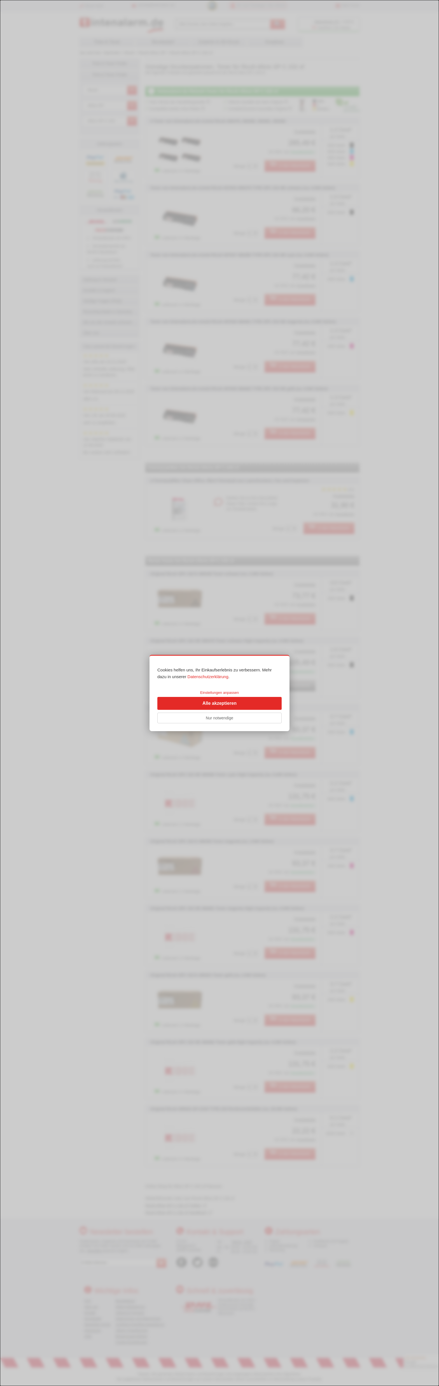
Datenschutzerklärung (208, 676)
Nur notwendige (219, 718)
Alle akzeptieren (219, 703)
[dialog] (219, 693)
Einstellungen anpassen (219, 692)
